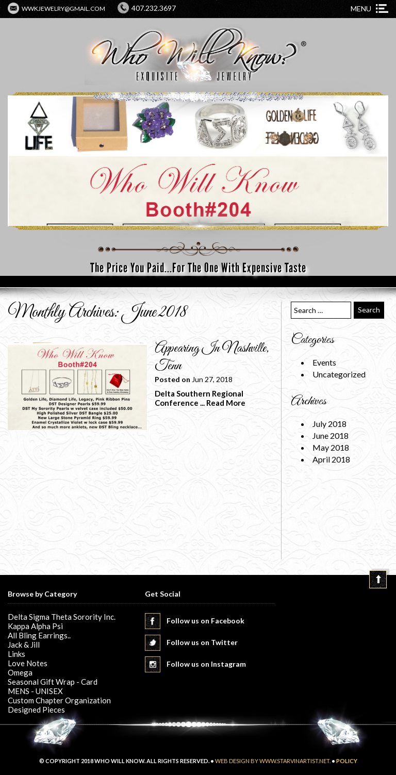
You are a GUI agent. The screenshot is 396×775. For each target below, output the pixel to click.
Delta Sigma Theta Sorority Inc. (62, 616)
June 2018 (330, 435)
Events (324, 362)
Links (16, 653)
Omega (20, 672)
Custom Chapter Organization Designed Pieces (59, 705)
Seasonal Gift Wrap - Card (52, 681)
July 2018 (329, 423)
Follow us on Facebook (205, 620)
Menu (361, 8)
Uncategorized (339, 374)
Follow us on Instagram (206, 663)
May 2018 (330, 447)
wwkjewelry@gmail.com (63, 8)
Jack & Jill (24, 644)
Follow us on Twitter (202, 642)
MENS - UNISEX (35, 691)
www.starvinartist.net (294, 760)
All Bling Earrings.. (39, 635)
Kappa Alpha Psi (35, 626)
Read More (225, 402)
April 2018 (331, 459)
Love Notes (27, 663)
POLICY (346, 760)
